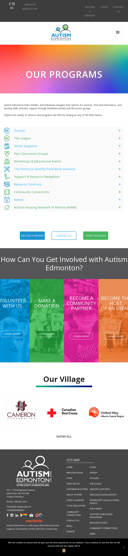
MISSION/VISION (74, 472)
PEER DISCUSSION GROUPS (103, 494)
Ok (64, 550)
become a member (32, 235)
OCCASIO (94, 478)
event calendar (96, 235)
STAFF (69, 478)
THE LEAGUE (96, 483)
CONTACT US (72, 520)
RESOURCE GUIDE (98, 522)
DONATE (70, 531)
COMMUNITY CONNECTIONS (73, 513)
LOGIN (93, 467)
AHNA (92, 533)
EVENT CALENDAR (75, 500)
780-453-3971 (20, 501)
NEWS (69, 526)
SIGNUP (93, 472)
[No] (124, 547)
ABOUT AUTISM (74, 494)
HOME (69, 467)
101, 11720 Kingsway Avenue (20, 490)
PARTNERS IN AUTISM (77, 489)
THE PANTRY (96, 508)
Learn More (12, 333)
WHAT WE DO (73, 483)
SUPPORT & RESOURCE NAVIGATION (101, 516)
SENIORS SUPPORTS (100, 489)
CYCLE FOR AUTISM (75, 505)
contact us (64, 235)
